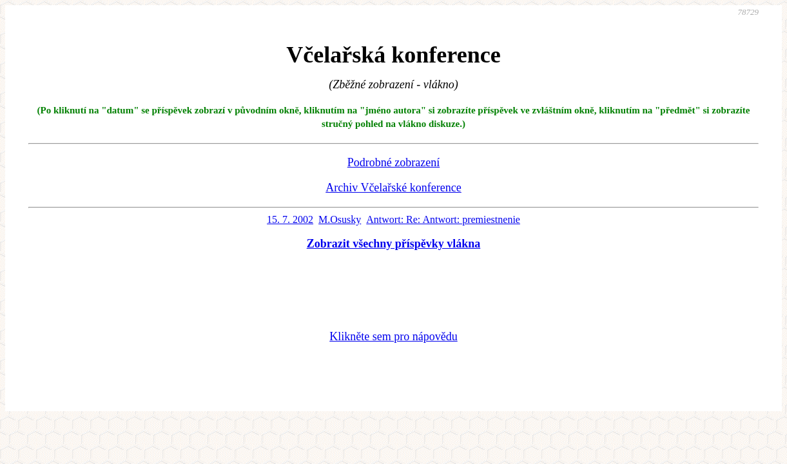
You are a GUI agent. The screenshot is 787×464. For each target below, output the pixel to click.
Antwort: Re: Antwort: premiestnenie (443, 219)
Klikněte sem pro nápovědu (393, 336)
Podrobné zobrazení (393, 162)
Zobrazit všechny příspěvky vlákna (394, 243)
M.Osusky (339, 219)
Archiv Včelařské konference (393, 187)
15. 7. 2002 (290, 219)
